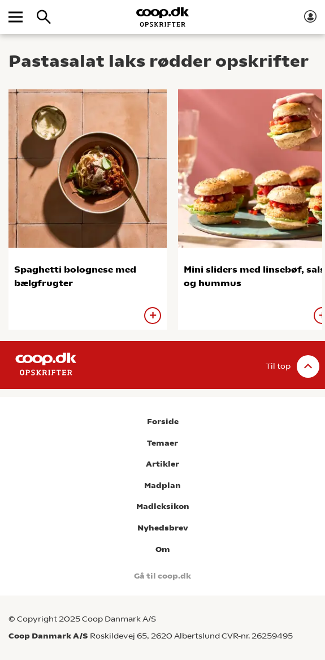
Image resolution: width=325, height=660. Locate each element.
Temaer (162, 443)
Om (162, 549)
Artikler (162, 464)
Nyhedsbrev (162, 528)
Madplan (162, 485)
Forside (163, 421)
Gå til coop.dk (162, 576)
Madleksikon (162, 506)
